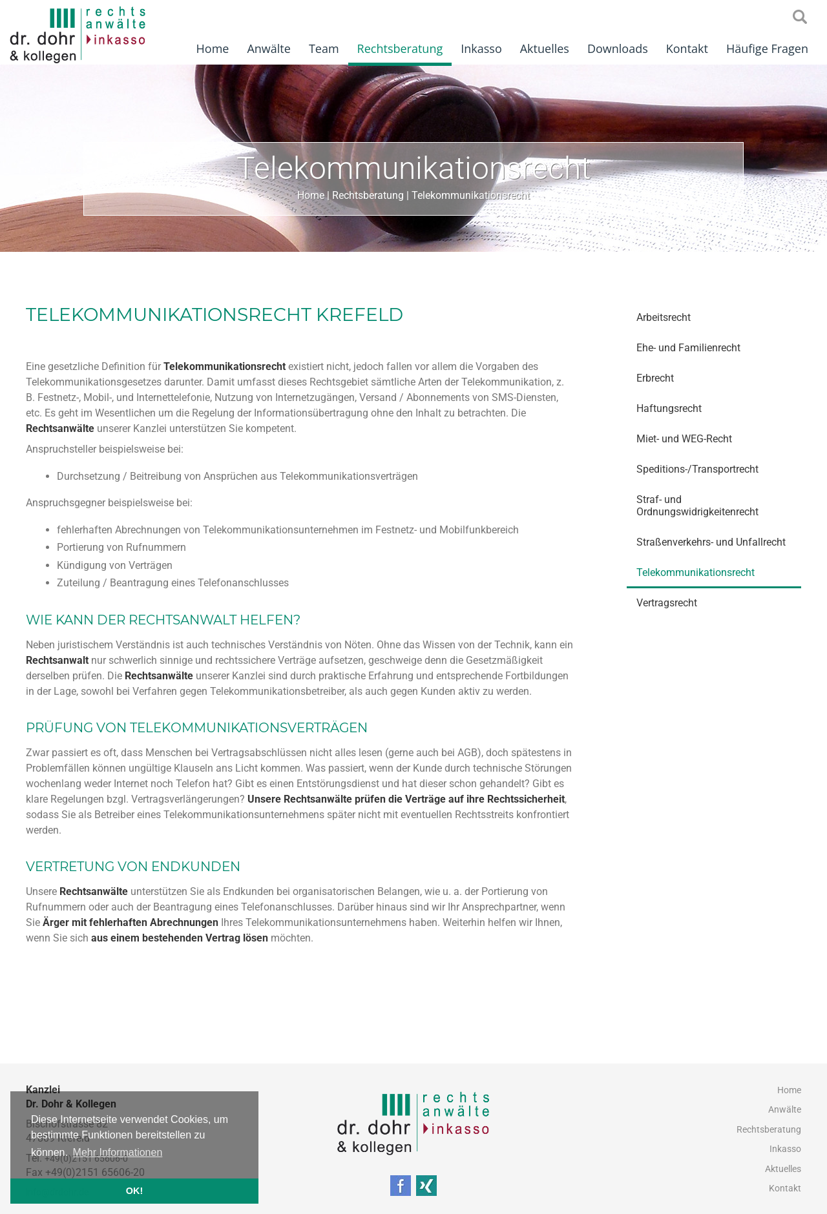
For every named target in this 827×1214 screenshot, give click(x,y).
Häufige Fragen (767, 48)
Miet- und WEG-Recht (684, 439)
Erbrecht (655, 378)
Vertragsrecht (666, 603)
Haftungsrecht (669, 408)
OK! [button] (134, 1191)
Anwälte (268, 48)
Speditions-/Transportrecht (697, 469)
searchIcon (800, 17)
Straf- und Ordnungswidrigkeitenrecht (697, 505)
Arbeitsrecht (663, 317)
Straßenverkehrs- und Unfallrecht (711, 542)
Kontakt (687, 48)
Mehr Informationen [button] (118, 1152)
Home (212, 48)
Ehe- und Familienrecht (688, 348)
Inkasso (481, 48)
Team (324, 48)
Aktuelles (544, 48)
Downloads (617, 48)
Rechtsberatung (400, 48)
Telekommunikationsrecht (471, 195)
